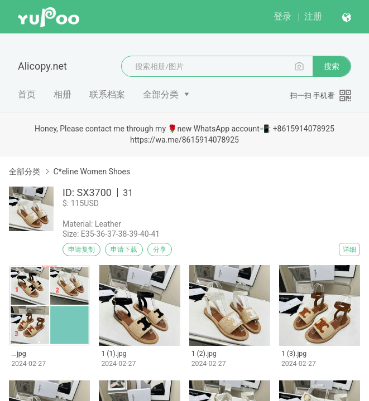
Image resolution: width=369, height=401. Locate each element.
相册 (62, 94)
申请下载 (124, 249)
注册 (313, 16)
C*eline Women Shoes (91, 171)
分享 (159, 249)
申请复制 (81, 249)
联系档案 (107, 94)
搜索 (331, 66)
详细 (349, 249)
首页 (27, 94)
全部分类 (161, 94)
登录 (282, 16)
